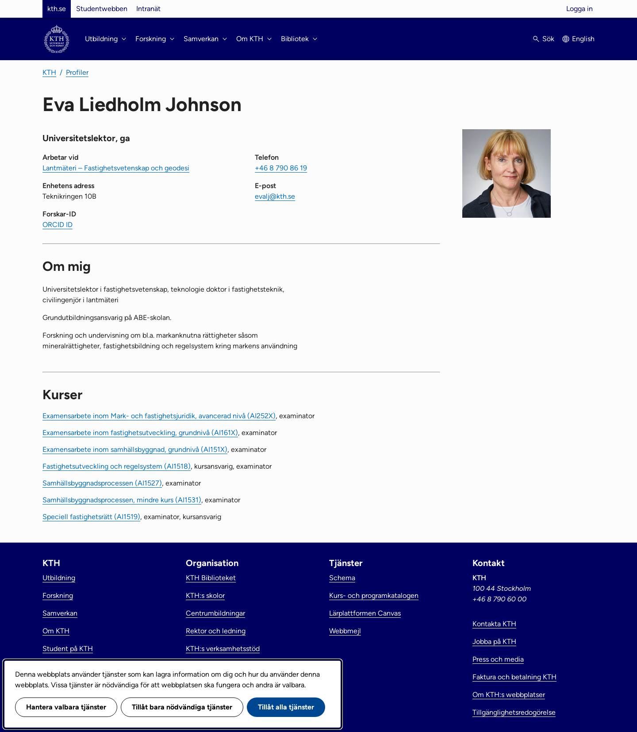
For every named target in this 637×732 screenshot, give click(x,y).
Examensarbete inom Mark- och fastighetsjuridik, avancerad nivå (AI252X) (159, 416)
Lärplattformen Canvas (365, 613)
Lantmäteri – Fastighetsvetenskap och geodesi (115, 168)
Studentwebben (101, 8)
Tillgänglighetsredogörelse (514, 712)
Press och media (498, 659)
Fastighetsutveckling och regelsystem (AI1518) (116, 466)
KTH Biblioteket (211, 578)
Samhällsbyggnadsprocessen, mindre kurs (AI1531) (121, 500)
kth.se (56, 8)
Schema (342, 578)
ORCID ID (57, 224)
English (583, 39)
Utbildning (58, 578)
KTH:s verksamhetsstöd (223, 648)
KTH (49, 72)
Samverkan (59, 613)
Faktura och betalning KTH (514, 677)
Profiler (77, 72)
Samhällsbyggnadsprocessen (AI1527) (102, 483)
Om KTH (55, 631)
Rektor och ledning (216, 631)
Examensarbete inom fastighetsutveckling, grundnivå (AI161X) (140, 432)
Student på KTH (67, 648)
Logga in (579, 8)
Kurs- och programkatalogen (373, 595)
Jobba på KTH (494, 641)
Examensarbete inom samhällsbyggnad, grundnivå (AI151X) (134, 449)
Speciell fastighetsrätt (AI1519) (91, 516)
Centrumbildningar (215, 613)
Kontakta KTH (494, 624)
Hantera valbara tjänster (66, 707)
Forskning (57, 595)
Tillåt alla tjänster (286, 707)
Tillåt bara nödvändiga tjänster (182, 707)
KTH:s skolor (205, 595)
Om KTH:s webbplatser (508, 694)
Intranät (148, 8)
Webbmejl (345, 631)
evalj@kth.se (275, 196)
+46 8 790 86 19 (281, 168)
